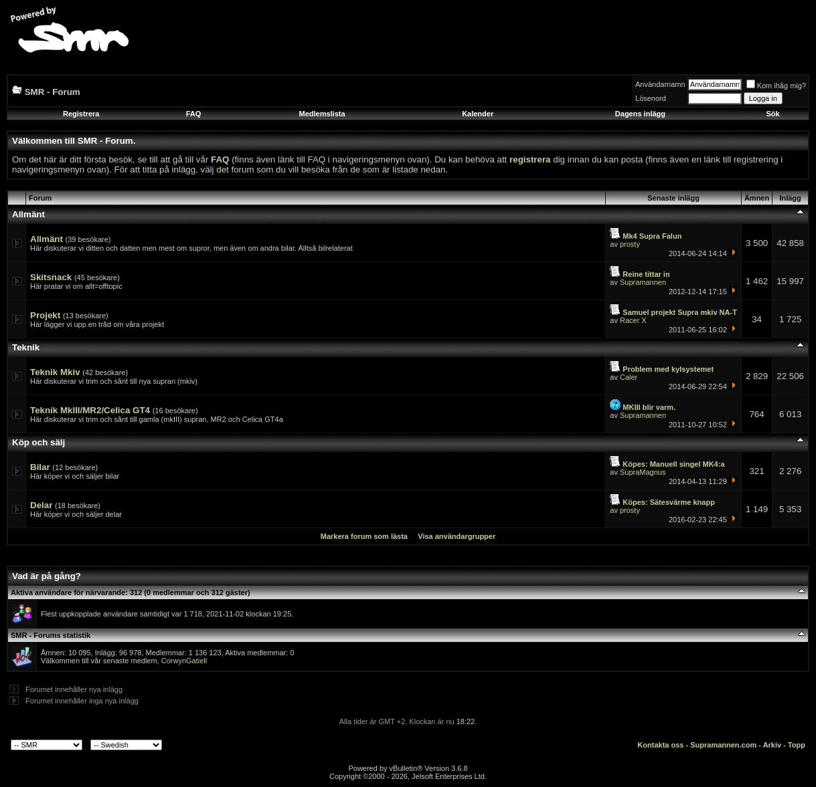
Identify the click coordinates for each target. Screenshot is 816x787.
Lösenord (650, 98)
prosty (630, 244)
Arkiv (772, 745)
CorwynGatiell (184, 661)
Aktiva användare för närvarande (68, 592)
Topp (796, 745)
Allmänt (28, 214)
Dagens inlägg (640, 114)
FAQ (193, 114)
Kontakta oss (660, 745)
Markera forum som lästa (364, 536)
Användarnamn (660, 84)
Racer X (633, 320)
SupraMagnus (643, 472)
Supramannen (643, 282)
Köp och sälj (38, 442)
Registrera (81, 114)
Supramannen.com (723, 745)
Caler (628, 377)
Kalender (477, 114)
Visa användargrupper (456, 536)
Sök (772, 114)
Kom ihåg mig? (776, 86)
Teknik (25, 347)
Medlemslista (322, 114)
